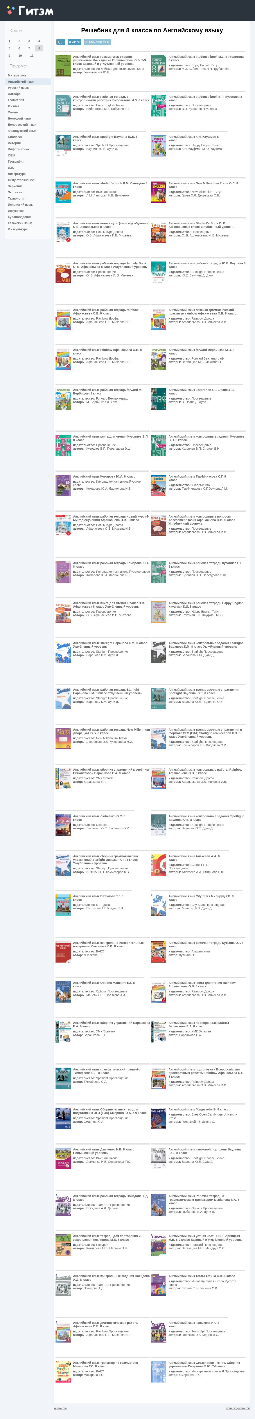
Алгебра (14, 94)
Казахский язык (20, 223)
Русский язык (18, 87)
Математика (17, 75)
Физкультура (18, 229)
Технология (16, 198)
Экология (15, 192)
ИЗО (11, 167)
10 (20, 55)
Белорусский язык (22, 124)
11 (32, 55)
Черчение (15, 186)
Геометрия (16, 100)
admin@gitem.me (238, 1408)
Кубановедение (20, 217)
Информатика (18, 149)
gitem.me (18, 7)
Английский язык (21, 81)
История (14, 143)
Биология (15, 137)
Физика (13, 106)
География (16, 161)
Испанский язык (20, 204)
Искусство (16, 211)
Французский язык (22, 131)
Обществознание (21, 180)
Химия (13, 112)
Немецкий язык (19, 118)
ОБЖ (11, 155)
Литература (17, 174)
